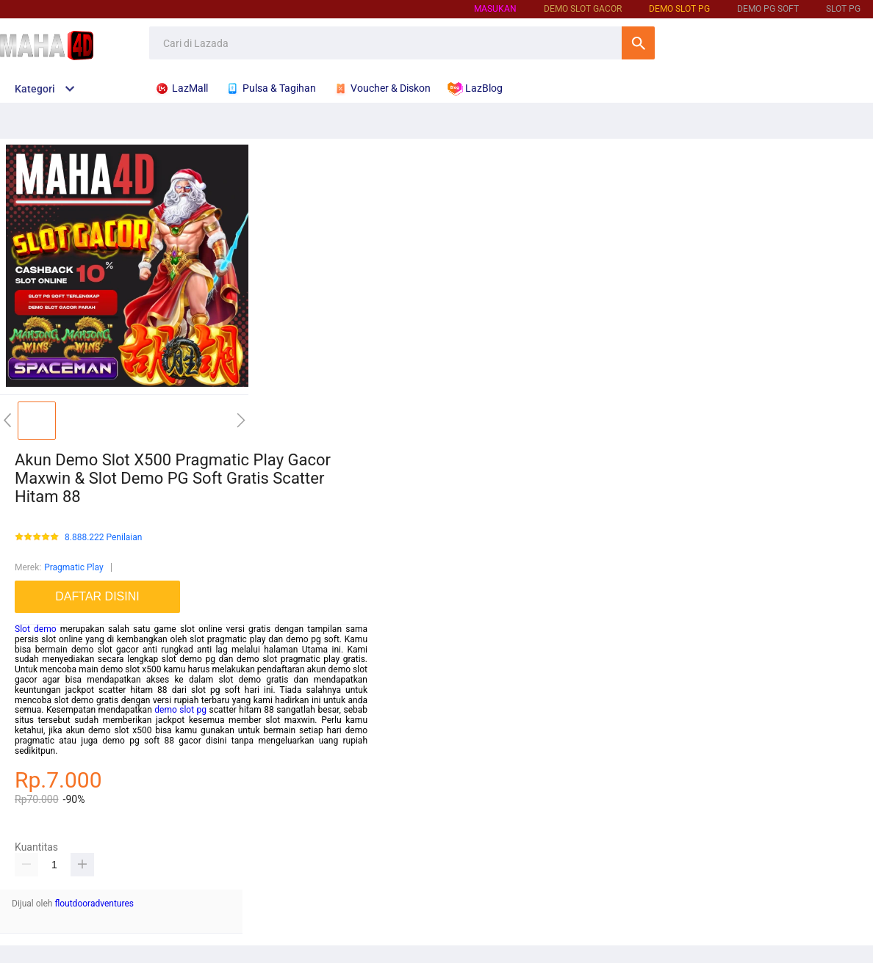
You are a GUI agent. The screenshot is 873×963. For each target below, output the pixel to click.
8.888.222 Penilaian (103, 537)
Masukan (495, 9)
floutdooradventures (94, 903)
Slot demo (36, 629)
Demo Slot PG (679, 9)
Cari (638, 42)
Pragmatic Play (73, 567)
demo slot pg (180, 710)
